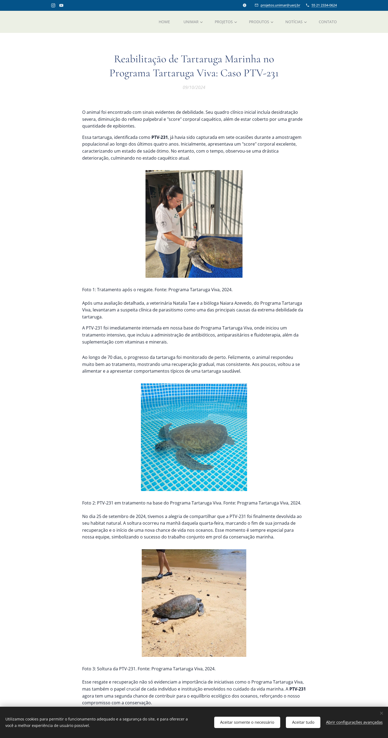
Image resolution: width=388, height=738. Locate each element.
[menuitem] (164, 22)
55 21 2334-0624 (324, 5)
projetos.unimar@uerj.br (280, 5)
